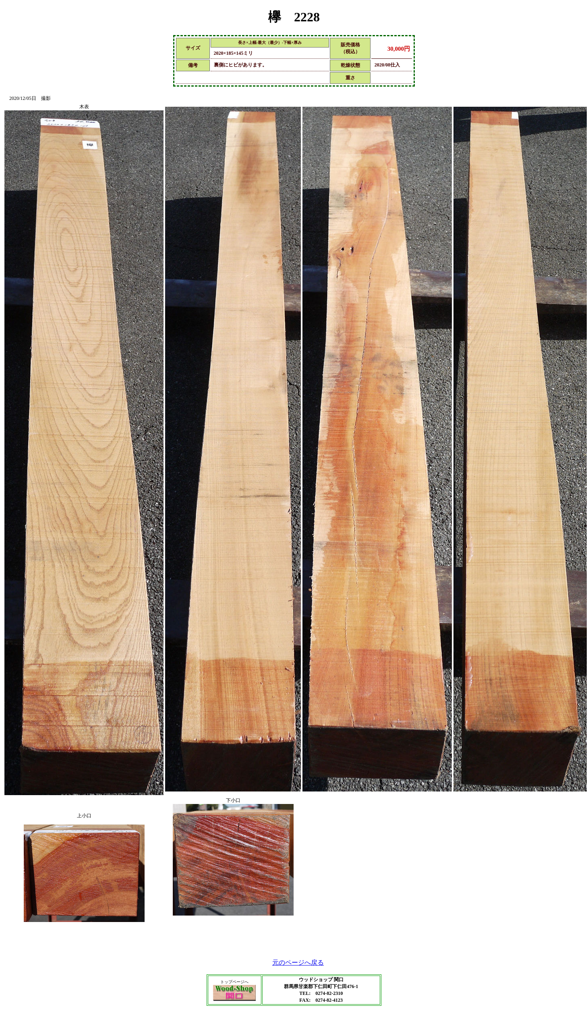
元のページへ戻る (298, 962)
